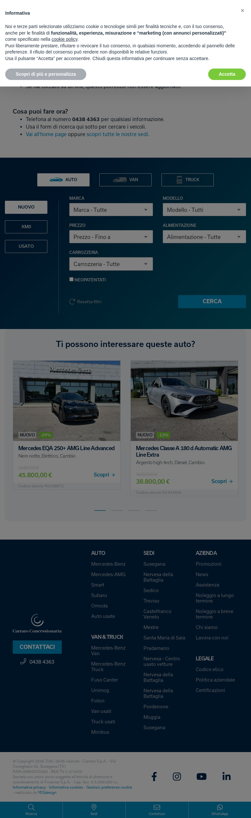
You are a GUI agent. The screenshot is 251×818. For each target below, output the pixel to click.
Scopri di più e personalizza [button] (46, 74)
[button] (242, 10)
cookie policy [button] (64, 39)
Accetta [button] (227, 74)
